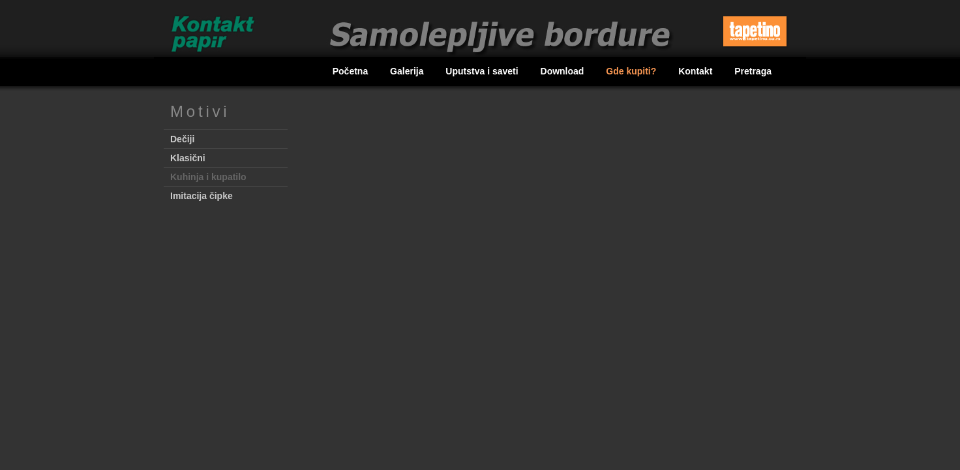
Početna (351, 71)
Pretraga (753, 71)
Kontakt (696, 71)
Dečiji (182, 139)
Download (564, 71)
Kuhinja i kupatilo (208, 177)
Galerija (408, 71)
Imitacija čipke (201, 196)
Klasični (187, 158)
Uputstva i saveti (482, 71)
